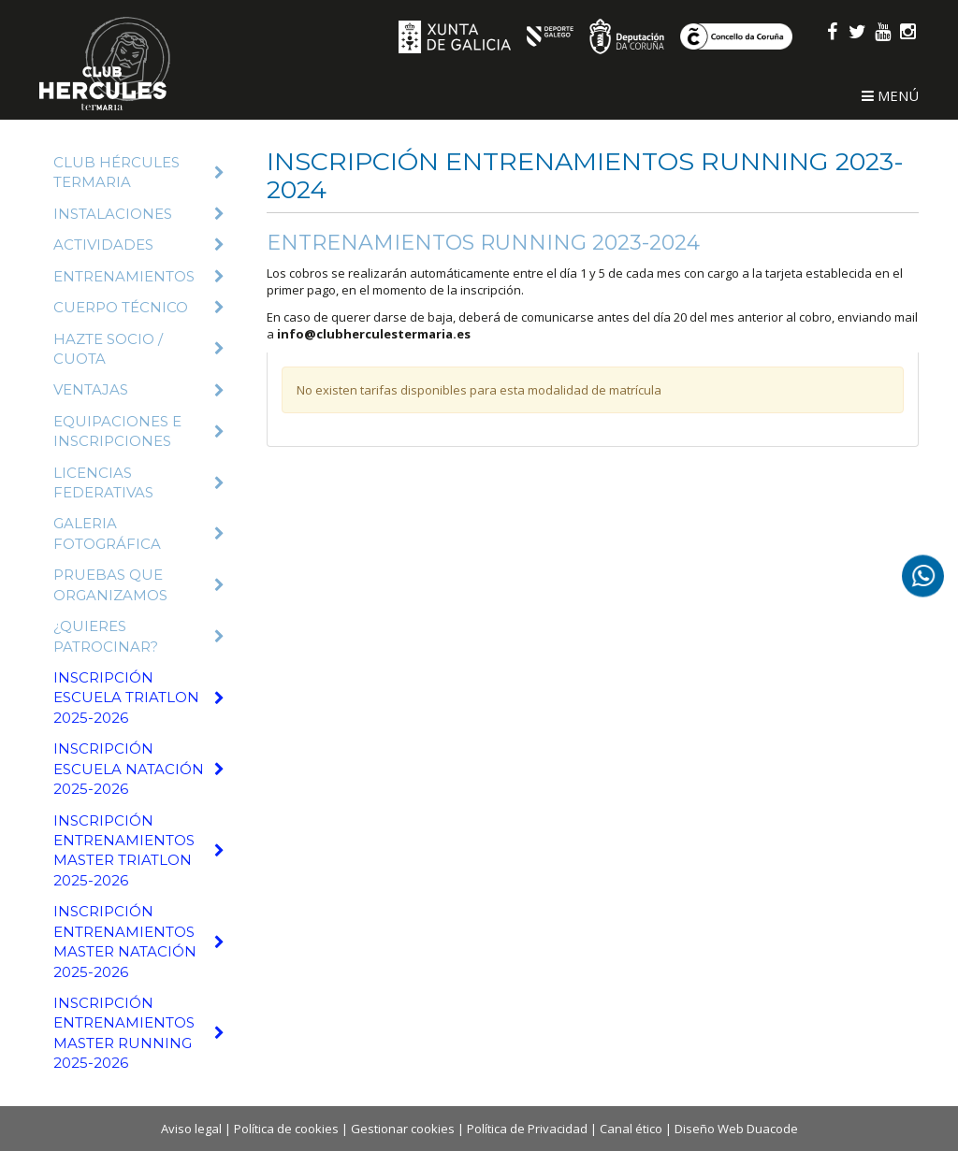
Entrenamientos (139, 276)
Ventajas (139, 389)
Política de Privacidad (527, 1128)
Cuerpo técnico (139, 307)
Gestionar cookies (403, 1128)
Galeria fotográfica (139, 533)
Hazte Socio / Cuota (139, 348)
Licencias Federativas (139, 482)
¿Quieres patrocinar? (139, 636)
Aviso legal (191, 1128)
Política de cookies (286, 1128)
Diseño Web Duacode (736, 1128)
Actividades (139, 244)
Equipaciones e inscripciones (139, 431)
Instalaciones (139, 214)
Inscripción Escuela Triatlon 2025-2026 (139, 698)
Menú (890, 95)
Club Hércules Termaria (139, 172)
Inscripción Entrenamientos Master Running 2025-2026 (139, 1033)
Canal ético (631, 1128)
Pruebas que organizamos (139, 584)
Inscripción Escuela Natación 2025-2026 (139, 769)
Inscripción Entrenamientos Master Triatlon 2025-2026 (139, 850)
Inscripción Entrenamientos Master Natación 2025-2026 (139, 941)
